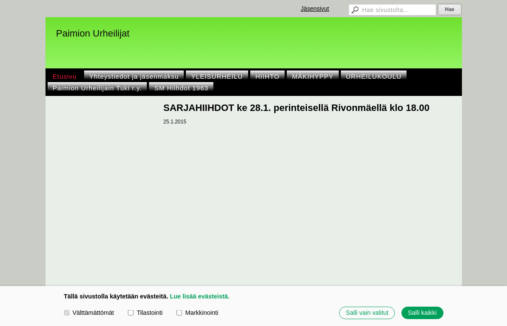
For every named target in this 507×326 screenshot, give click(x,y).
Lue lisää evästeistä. (200, 296)
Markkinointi (197, 312)
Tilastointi (145, 312)
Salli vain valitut (367, 312)
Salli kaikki (422, 312)
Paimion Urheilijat (93, 33)
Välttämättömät (89, 312)
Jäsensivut (315, 8)
